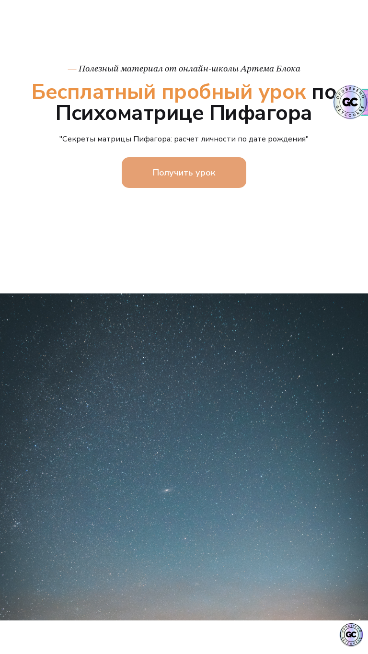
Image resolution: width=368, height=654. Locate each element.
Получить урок (184, 172)
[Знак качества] (351, 635)
